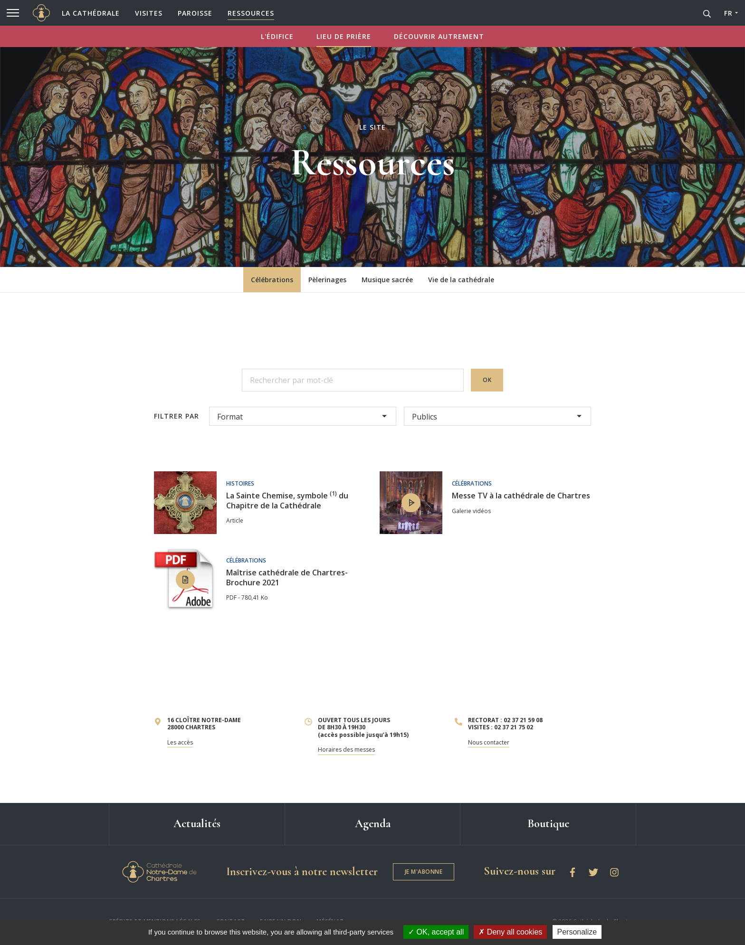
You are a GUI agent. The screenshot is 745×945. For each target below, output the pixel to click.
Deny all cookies (510, 932)
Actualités (196, 823)
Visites (148, 13)
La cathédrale (91, 13)
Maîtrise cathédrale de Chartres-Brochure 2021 (287, 577)
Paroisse (195, 13)
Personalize (577, 932)
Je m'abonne (424, 872)
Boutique (548, 823)
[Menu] (13, 13)
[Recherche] (707, 12)
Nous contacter (488, 742)
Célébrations (272, 279)
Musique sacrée (387, 279)
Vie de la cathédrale (461, 279)
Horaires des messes (346, 749)
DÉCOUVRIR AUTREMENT (439, 36)
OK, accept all (436, 932)
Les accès (180, 742)
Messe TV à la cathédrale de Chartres (521, 495)
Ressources (251, 13)
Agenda (373, 823)
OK (487, 380)
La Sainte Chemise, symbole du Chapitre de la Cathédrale (287, 500)
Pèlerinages (327, 279)
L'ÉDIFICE (277, 36)
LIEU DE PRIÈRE (343, 36)
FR (728, 13)
